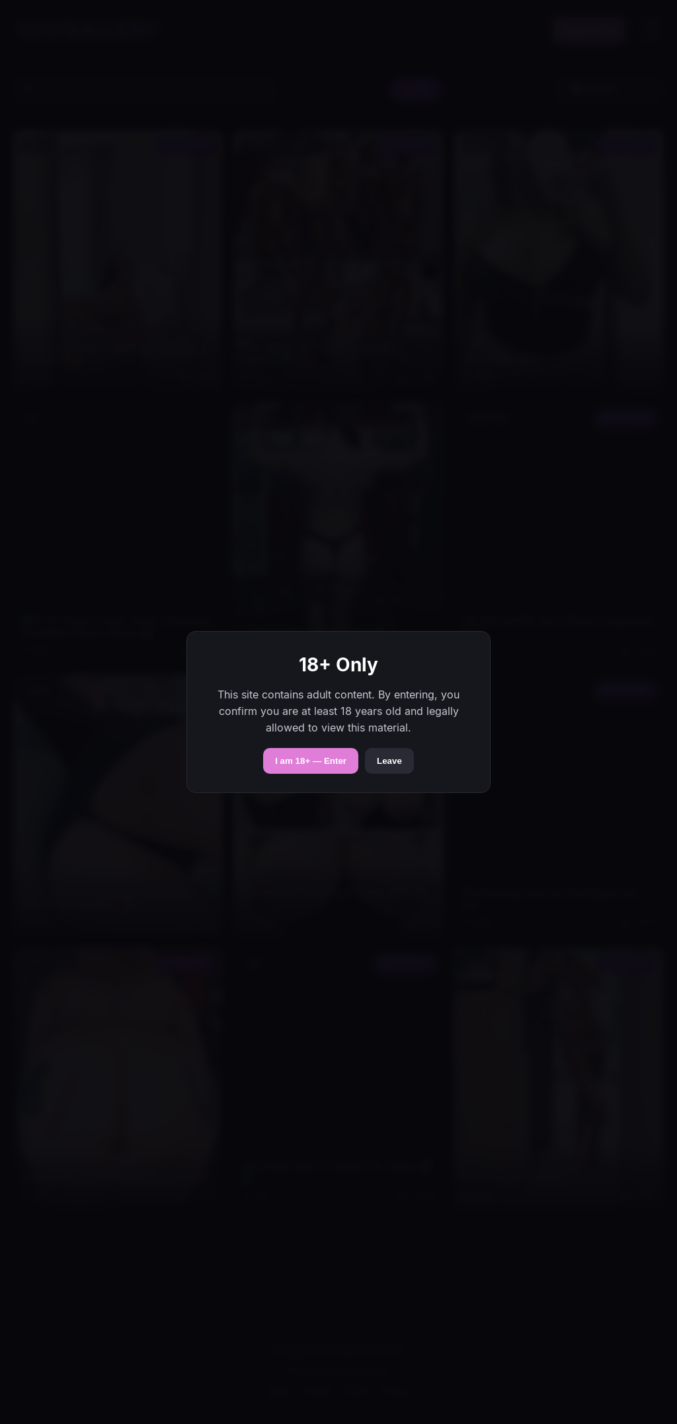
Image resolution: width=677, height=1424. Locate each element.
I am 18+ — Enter (310, 761)
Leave (389, 761)
